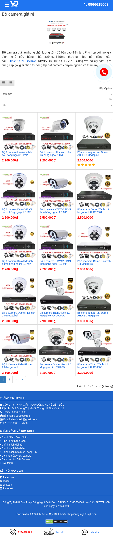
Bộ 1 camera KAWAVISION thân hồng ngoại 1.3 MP (55, 211)
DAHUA (31, 61)
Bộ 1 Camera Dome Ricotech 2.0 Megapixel (18, 314)
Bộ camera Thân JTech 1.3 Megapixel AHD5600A (55, 314)
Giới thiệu (7, 463)
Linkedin (6, 484)
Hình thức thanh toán (14, 440)
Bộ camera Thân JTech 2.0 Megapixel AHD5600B (92, 366)
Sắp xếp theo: (106, 88)
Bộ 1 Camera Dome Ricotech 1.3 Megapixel (94, 262)
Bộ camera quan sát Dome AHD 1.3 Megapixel (92, 153)
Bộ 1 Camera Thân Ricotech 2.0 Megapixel (18, 366)
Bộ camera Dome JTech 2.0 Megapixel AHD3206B (55, 366)
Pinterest (6, 488)
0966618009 (98, 4)
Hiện (110, 99)
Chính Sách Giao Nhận (15, 437)
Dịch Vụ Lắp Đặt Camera (16, 459)
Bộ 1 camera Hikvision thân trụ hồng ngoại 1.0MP (55, 153)
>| (22, 379)
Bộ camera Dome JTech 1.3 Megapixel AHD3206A (93, 211)
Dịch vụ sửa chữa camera (16, 455)
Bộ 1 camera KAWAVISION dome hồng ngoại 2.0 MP (17, 262)
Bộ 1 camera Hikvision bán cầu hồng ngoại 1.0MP (17, 153)
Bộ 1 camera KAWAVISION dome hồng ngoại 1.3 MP (17, 211)
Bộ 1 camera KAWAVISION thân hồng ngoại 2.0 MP (55, 262)
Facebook (7, 477)
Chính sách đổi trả (12, 444)
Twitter (5, 481)
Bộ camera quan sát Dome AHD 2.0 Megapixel (92, 314)
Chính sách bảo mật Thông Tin (19, 451)
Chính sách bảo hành (14, 448)
